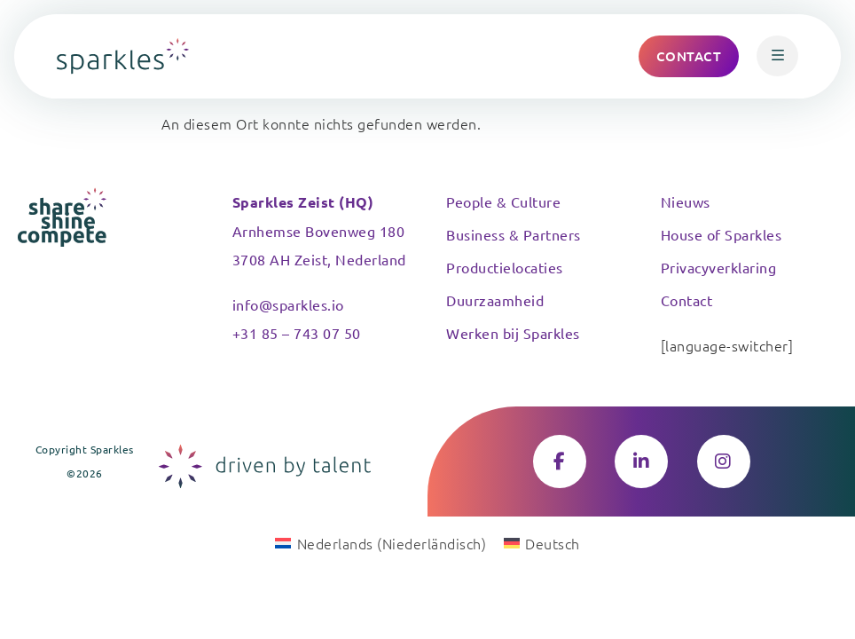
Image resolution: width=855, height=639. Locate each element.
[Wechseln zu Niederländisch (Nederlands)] (380, 542)
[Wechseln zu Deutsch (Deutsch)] (542, 542)
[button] (777, 56)
